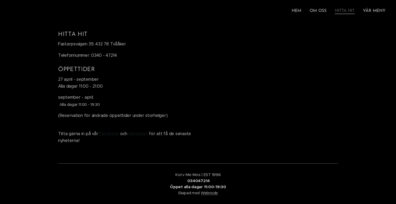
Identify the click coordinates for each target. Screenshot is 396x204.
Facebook (109, 133)
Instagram (138, 133)
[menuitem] (299, 10)
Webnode (209, 193)
